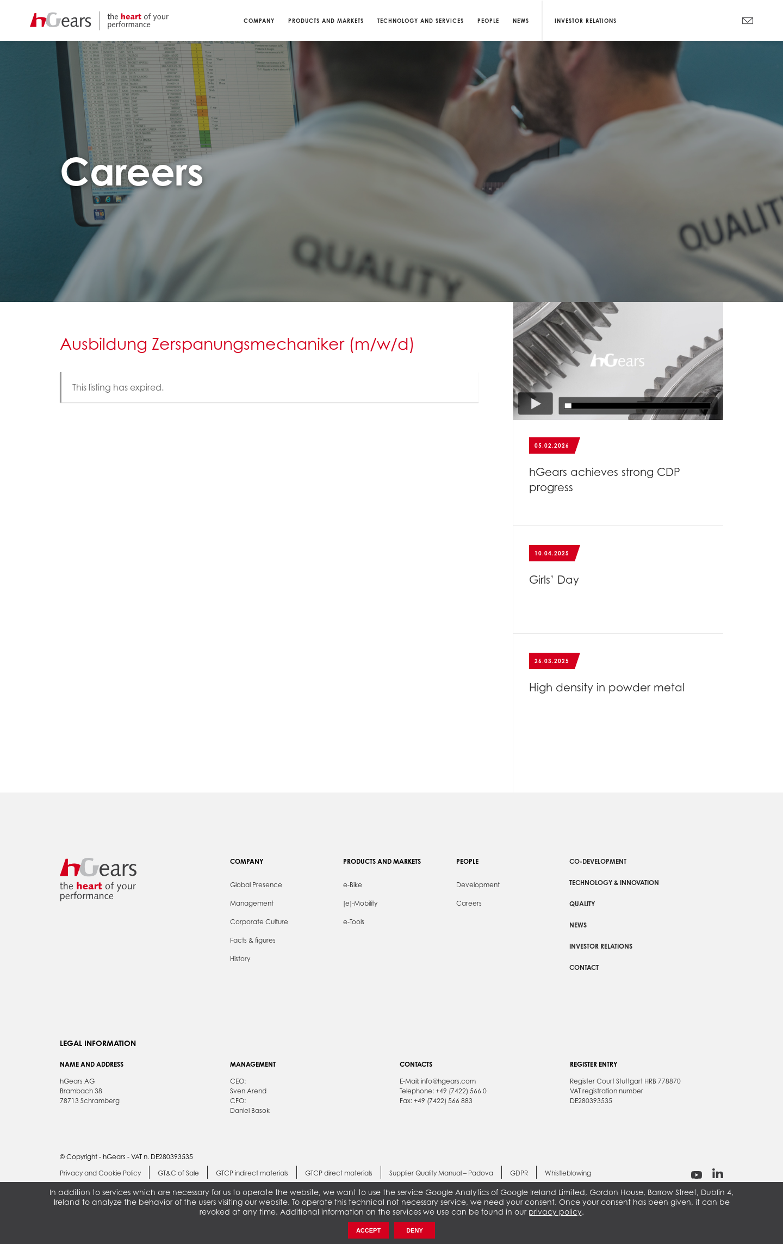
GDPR (519, 1173)
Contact (584, 967)
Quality (582, 904)
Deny (414, 1230)
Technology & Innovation (614, 882)
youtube (696, 1175)
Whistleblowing (568, 1173)
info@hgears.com (448, 1081)
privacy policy (555, 1211)
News (578, 925)
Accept (368, 1230)
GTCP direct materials (338, 1173)
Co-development (597, 861)
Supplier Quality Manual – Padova (441, 1173)
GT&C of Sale (178, 1173)
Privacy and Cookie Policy (100, 1173)
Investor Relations (586, 20)
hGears (99, 20)
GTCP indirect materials (252, 1173)
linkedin (717, 1173)
